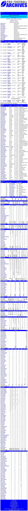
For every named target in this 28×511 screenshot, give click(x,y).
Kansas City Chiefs (9, 53)
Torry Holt (2, 134)
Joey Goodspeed (4, 129)
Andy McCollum (3, 415)
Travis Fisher (3, 124)
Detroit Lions (9, 97)
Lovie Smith (3, 39)
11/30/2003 (4, 85)
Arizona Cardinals (9, 64)
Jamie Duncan (3, 120)
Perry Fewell (3, 30)
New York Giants (9, 56)
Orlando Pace (3, 152)
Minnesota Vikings (9, 85)
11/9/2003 (4, 78)
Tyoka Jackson (3, 135)
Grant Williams (3, 176)
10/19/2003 (4, 70)
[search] (13, 9)
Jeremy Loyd (3, 145)
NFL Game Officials (14, 502)
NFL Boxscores (14, 501)
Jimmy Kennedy (3, 136)
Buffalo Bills (10, 50)
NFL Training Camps (14, 503)
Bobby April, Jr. (3, 23)
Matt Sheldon (3, 38)
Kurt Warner (3, 242)
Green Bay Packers (9, 70)
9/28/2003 (4, 64)
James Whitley (3, 172)
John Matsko (3, 34)
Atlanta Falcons (9, 67)
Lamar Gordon (3, 130)
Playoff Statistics (14, 17)
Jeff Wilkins (3, 173)
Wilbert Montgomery (4, 35)
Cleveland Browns (9, 88)
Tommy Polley (3, 155)
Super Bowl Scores (14, 506)
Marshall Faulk (3, 208)
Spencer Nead (3, 151)
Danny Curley (3, 118)
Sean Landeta (3, 139)
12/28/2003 (4, 97)
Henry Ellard (3, 27)
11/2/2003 (4, 75)
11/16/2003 (4, 80)
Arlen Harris (3, 133)
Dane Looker (3, 213)
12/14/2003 (4, 91)
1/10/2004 (4, 100)
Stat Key (16, 20)
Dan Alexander (3, 107)
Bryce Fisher (3, 123)
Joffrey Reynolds (3, 156)
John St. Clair (3, 157)
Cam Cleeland (3, 115)
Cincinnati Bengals (9, 94)
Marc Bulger (3, 112)
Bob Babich (3, 24)
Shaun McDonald (4, 150)
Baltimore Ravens (9, 78)
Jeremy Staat (3, 162)
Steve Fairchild (3, 28)
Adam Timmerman (4, 274)
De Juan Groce (3, 361)
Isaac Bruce (3, 209)
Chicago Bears (9, 81)
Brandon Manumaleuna (5, 146)
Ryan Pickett (3, 342)
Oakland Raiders (9, 44)
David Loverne (3, 144)
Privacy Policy (14, 507)
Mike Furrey (3, 241)
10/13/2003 (4, 67)
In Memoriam (14, 500)
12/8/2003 (4, 88)
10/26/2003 (4, 72)
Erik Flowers (3, 125)
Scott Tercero (11, 193)
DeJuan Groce (3, 131)
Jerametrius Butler (4, 114)
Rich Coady (3, 117)
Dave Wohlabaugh (4, 178)
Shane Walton (3, 168)
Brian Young (3, 179)
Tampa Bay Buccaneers (10, 47)
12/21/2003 (4, 94)
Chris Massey (3, 147)
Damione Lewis (3, 140)
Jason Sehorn (3, 158)
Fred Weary (3, 171)
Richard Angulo (3, 108)
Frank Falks (3, 29)
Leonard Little (3, 141)
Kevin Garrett (3, 128)
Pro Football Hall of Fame (14, 505)
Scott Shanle (3, 160)
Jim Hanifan (3, 32)
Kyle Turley (2, 167)
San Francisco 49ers (9, 59)
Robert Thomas (3, 163)
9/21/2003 (4, 61)
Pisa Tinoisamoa (3, 166)
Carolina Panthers (9, 101)
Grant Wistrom (3, 177)
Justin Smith (3, 161)
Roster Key (12, 20)
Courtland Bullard (4, 113)
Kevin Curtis (3, 119)
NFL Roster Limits (14, 504)
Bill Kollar (2, 33)
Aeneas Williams (3, 174)
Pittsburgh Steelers (9, 73)
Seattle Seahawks (9, 61)
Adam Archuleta (3, 109)
